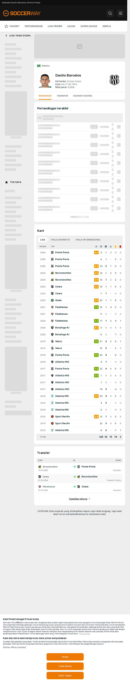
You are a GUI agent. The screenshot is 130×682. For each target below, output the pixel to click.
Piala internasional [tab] (88, 239)
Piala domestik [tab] (60, 239)
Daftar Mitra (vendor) (14, 647)
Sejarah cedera (82, 95)
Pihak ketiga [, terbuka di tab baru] (84, 634)
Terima (65, 657)
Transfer (62, 95)
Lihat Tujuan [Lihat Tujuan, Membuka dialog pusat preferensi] (65, 675)
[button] (110, 13)
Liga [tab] (42, 239)
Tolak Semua (64, 666)
